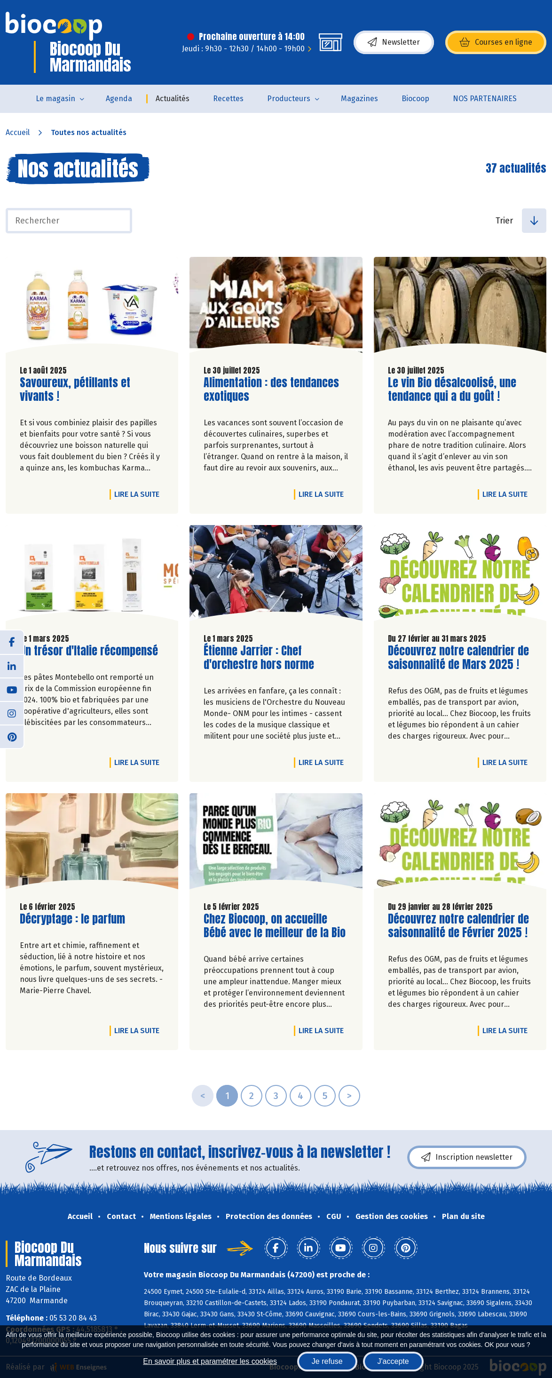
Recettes (228, 98)
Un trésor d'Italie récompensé (89, 651)
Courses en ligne (495, 42)
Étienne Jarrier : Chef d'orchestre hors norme (259, 657)
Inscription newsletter (467, 1157)
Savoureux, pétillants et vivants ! (75, 389)
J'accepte (393, 1361)
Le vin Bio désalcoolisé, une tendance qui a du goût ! (452, 389)
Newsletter (394, 42)
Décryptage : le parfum (72, 919)
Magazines (359, 98)
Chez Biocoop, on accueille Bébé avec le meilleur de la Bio (275, 926)
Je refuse (327, 1361)
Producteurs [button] (288, 98)
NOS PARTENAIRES (485, 98)
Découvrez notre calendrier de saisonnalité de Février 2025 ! (458, 926)
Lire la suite (139, 494)
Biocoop (415, 98)
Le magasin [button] (55, 98)
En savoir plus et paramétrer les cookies (210, 1361)
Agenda (119, 98)
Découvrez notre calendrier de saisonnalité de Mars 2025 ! (458, 657)
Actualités (172, 98)
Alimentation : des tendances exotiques (271, 389)
